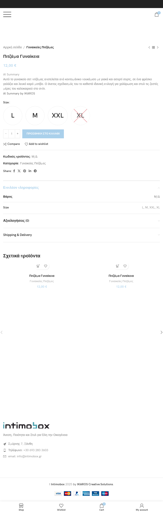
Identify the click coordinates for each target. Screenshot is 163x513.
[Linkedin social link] (29, 171)
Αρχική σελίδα (12, 47)
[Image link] (26, 425)
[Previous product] (149, 47)
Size (6, 102)
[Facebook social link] (14, 171)
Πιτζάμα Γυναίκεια (42, 276)
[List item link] (41, 450)
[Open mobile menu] (7, 14)
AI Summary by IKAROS (19, 93)
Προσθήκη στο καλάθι (43, 133)
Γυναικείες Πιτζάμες (40, 47)
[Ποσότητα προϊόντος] (11, 133)
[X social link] (19, 171)
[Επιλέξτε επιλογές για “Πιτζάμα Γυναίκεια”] (38, 266)
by (93, 484)
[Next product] (158, 47)
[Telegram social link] (35, 171)
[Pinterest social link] (24, 171)
